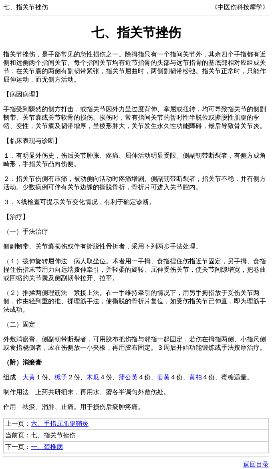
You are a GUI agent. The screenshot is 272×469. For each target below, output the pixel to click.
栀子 (60, 377)
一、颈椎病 (47, 446)
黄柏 (195, 377)
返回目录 (256, 464)
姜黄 (163, 377)
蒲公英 (128, 377)
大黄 (28, 377)
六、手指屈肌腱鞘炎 (60, 423)
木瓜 (93, 377)
